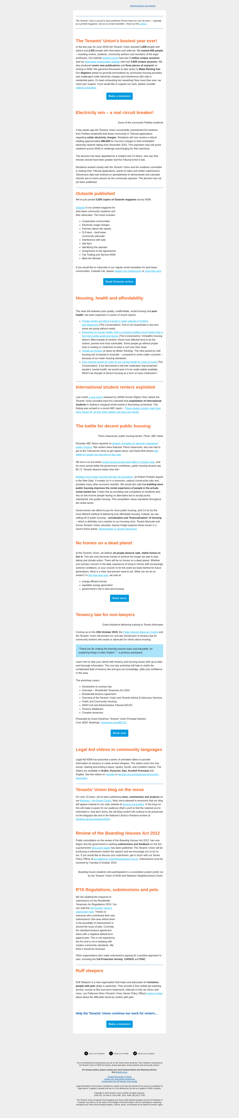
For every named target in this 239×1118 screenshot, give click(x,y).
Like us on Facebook (97, 1054)
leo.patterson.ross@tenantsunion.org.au (116, 859)
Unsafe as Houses (92, 351)
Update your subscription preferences (119, 1079)
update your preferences (127, 271)
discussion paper (101, 848)
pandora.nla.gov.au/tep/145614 (93, 819)
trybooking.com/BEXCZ (113, 722)
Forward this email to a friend (120, 1077)
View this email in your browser (142, 6)
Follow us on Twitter (121, 1054)
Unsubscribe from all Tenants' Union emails (119, 1081)
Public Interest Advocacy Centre (140, 632)
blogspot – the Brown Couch (95, 800)
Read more (119, 598)
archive (143, 24)
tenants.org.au (110, 58)
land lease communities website (102, 61)
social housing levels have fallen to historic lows (128, 462)
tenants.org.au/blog (133, 804)
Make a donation (119, 96)
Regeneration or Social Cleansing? (118, 529)
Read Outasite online (119, 281)
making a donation (86, 87)
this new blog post (98, 575)
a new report (96, 397)
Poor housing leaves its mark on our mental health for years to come (119, 362)
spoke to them (155, 993)
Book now (119, 733)
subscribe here (153, 271)
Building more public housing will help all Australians (104, 477)
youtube (110, 774)
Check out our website (146, 1054)
